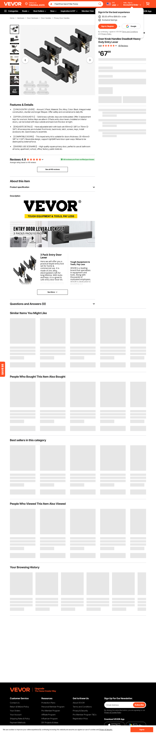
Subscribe (139, 705)
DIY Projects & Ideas (49, 722)
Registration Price (80, 718)
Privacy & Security (80, 710)
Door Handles (46, 18)
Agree (141, 729)
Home (12, 18)
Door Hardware (32, 18)
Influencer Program (49, 718)
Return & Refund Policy (19, 706)
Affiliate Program (48, 714)
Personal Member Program (53, 706)
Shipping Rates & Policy (20, 718)
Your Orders (15, 710)
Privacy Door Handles (61, 18)
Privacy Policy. (106, 34)
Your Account (15, 714)
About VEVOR (79, 702)
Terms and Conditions (130, 32)
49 (29, 162)
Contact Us (15, 702)
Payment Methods (18, 722)
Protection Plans (48, 702)
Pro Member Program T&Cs (84, 714)
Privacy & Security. (105, 729)
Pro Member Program (50, 710)
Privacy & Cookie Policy (112, 712)
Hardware (20, 18)
